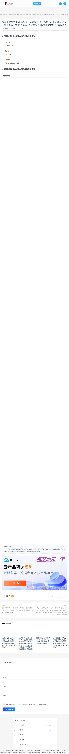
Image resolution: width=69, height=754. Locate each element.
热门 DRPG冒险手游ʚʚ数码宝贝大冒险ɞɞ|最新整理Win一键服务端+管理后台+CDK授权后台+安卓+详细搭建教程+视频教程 (17, 610)
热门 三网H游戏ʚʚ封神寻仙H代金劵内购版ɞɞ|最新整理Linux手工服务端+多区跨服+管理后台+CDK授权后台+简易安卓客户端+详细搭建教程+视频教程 (26, 643)
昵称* (4, 678)
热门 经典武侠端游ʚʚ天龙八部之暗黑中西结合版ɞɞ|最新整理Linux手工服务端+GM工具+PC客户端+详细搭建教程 (9, 642)
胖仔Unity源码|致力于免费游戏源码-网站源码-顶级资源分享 (22, 14)
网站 (4, 695)
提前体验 (31, 36)
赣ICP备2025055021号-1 (58, 752)
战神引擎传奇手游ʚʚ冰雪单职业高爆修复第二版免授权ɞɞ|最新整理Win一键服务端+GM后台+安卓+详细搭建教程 (60, 642)
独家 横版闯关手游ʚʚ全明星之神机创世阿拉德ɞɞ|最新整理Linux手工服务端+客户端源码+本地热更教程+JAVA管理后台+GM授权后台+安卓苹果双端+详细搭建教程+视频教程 (51, 611)
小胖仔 (7, 28)
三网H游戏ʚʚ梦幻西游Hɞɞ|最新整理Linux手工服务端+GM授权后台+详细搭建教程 (43, 640)
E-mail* (5, 686)
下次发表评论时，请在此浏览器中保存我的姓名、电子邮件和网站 (26, 704)
